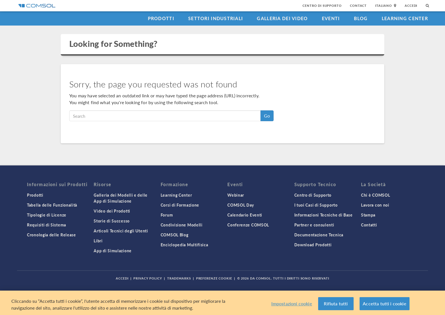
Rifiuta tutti (336, 303)
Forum (167, 215)
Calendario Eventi (244, 215)
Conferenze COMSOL (248, 225)
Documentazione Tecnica (318, 235)
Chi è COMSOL (375, 195)
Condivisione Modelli (182, 225)
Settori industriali (215, 18)
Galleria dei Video (282, 18)
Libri (98, 240)
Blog (361, 18)
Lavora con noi (375, 205)
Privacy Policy (147, 278)
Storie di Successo (112, 221)
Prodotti (161, 18)
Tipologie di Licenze (46, 215)
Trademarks (179, 278)
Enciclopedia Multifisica (184, 244)
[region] (222, 303)
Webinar (235, 195)
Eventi (331, 18)
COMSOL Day (240, 205)
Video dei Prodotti (112, 211)
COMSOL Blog (174, 235)
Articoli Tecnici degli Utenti (121, 231)
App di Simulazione (113, 250)
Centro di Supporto (322, 5)
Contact (358, 5)
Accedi (411, 5)
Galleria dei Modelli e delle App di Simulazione (121, 198)
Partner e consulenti (314, 225)
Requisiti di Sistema (46, 225)
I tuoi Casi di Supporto (316, 205)
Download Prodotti (313, 244)
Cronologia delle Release (51, 235)
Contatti (369, 225)
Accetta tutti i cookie (384, 303)
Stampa (368, 215)
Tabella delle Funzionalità (52, 205)
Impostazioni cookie (291, 303)
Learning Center (405, 18)
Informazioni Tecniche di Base (323, 215)
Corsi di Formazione (180, 205)
